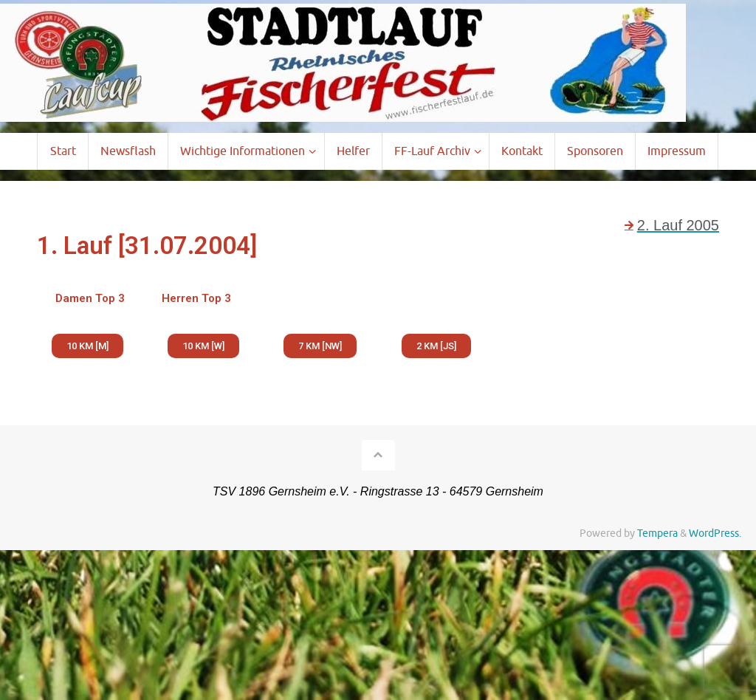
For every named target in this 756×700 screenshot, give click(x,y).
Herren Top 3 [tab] (196, 298)
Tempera (657, 533)
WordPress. (715, 533)
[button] (87, 346)
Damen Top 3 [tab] (90, 298)
